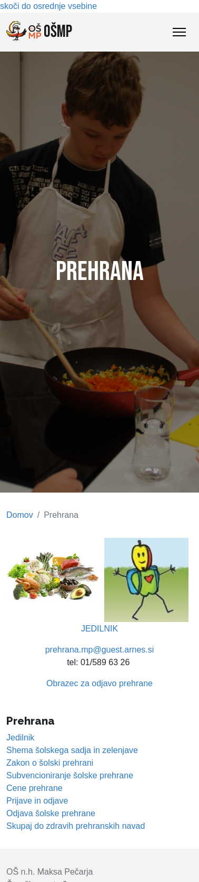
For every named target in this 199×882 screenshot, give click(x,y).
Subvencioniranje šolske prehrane (69, 775)
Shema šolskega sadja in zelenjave (72, 750)
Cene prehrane (34, 788)
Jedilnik (20, 737)
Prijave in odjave (37, 800)
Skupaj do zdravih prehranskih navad (75, 825)
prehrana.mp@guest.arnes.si (99, 649)
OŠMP (39, 31)
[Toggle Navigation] (179, 32)
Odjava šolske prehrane (50, 813)
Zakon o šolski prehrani (49, 762)
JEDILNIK (99, 628)
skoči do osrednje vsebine (48, 6)
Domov (19, 514)
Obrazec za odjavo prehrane (99, 683)
